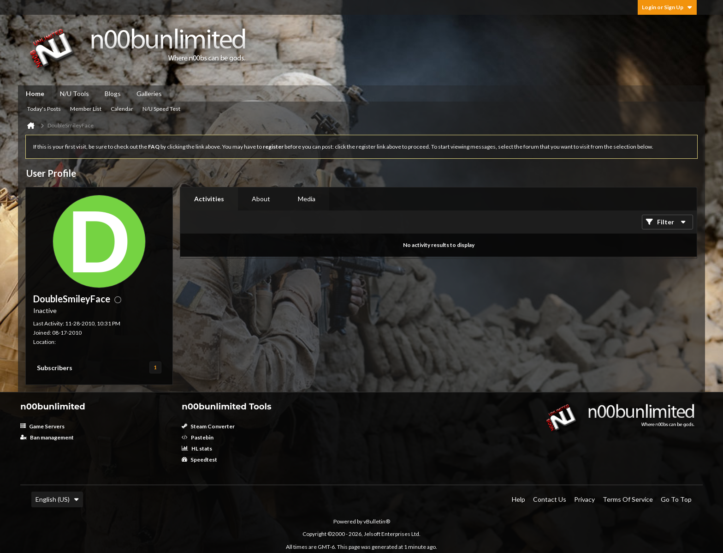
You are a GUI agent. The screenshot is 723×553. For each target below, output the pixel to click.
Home (35, 93)
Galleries (149, 93)
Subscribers (54, 368)
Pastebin (197, 437)
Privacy (584, 499)
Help (518, 499)
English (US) (57, 499)
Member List (85, 108)
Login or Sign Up (667, 7)
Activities (209, 199)
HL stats (197, 448)
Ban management (47, 437)
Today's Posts (44, 108)
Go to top (676, 499)
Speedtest (199, 459)
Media (306, 199)
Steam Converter (208, 426)
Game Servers (42, 426)
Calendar (122, 108)
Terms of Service (628, 499)
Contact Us (549, 499)
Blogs (113, 93)
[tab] (209, 198)
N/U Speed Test (161, 108)
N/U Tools (74, 93)
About (261, 199)
